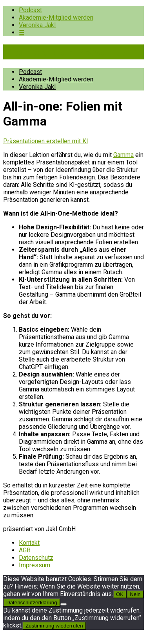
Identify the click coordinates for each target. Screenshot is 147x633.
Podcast (30, 10)
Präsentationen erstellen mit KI (45, 141)
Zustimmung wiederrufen (54, 626)
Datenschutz (36, 557)
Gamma (123, 155)
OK (119, 594)
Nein (135, 594)
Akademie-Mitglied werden (56, 17)
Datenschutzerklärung (31, 602)
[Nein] (63, 604)
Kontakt (29, 542)
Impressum (34, 565)
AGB (25, 550)
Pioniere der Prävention (69, 51)
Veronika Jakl (37, 25)
